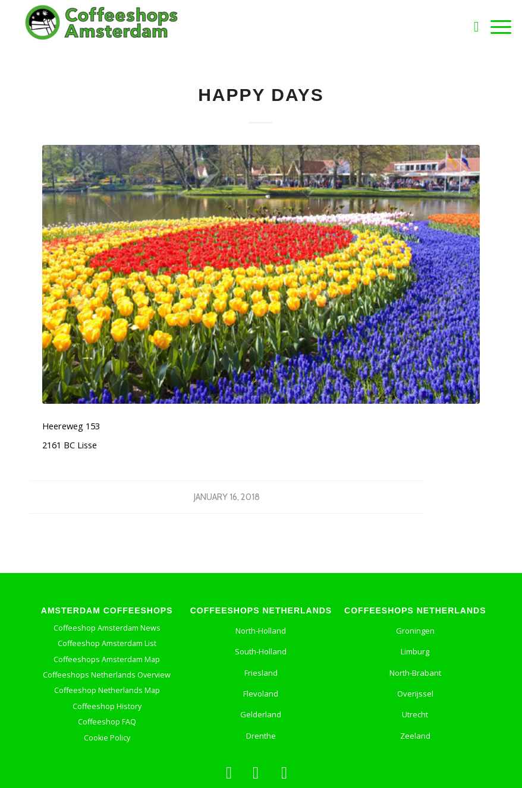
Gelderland (260, 714)
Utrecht (415, 714)
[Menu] (495, 26)
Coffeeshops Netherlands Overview (107, 675)
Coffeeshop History (107, 706)
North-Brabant (415, 672)
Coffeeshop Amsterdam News (107, 628)
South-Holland (261, 651)
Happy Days (261, 95)
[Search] (470, 26)
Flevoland (260, 693)
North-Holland (260, 630)
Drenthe (261, 735)
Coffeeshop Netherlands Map (107, 690)
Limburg (415, 651)
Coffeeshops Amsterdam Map (107, 659)
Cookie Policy (107, 738)
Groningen (415, 630)
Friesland (261, 672)
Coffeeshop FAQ (107, 722)
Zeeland (415, 735)
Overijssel (415, 693)
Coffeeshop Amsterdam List (107, 643)
